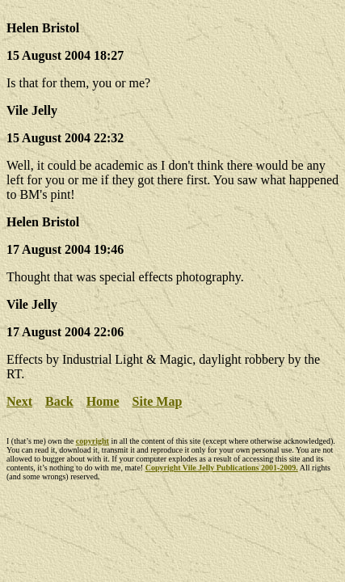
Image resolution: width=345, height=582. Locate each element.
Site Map (158, 401)
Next (19, 401)
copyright (92, 440)
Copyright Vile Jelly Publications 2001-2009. (221, 467)
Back (59, 401)
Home (103, 401)
